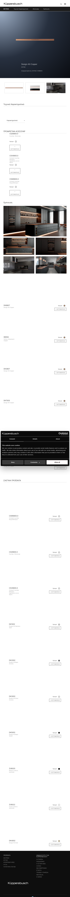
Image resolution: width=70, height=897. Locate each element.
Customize (35, 462)
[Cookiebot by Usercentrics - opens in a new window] (60, 433)
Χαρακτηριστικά (12, 120)
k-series (39, 877)
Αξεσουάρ (36, 9)
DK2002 (12, 661)
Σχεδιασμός (40, 862)
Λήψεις (38, 866)
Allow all (57, 462)
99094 (6, 338)
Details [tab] (35, 439)
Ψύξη (5, 865)
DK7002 (6, 9)
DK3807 (7, 369)
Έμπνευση (46, 9)
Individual (39, 875)
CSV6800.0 (13, 156)
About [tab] (58, 439)
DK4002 (12, 841)
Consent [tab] (12, 439)
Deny (12, 462)
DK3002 (12, 697)
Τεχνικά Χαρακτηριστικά (21, 9)
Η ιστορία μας (41, 864)
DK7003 (7, 401)
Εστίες (5, 861)
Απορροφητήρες (8, 863)
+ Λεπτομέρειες (14, 194)
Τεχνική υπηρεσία (42, 873)
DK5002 (12, 733)
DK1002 (12, 625)
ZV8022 (12, 805)
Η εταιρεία (39, 860)
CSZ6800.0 (13, 134)
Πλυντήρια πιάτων (9, 867)
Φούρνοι (6, 858)
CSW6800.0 (14, 179)
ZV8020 (12, 769)
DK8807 (7, 306)
